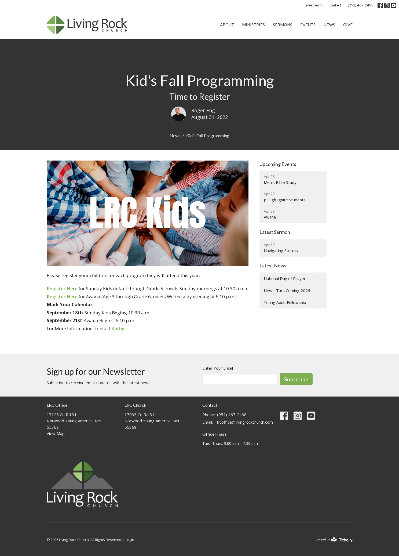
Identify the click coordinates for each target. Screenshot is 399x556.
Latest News (272, 265)
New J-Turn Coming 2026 (287, 290)
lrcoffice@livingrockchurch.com (245, 422)
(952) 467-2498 (361, 5)
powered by (334, 540)
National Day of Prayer (285, 278)
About (227, 24)
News (329, 24)
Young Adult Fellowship (285, 302)
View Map (56, 433)
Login (130, 539)
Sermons (282, 24)
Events (308, 24)
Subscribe (296, 379)
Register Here (62, 288)
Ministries (253, 24)
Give (348, 24)
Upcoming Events (277, 164)
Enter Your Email (217, 368)
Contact (334, 5)
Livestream (313, 5)
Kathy (117, 328)
